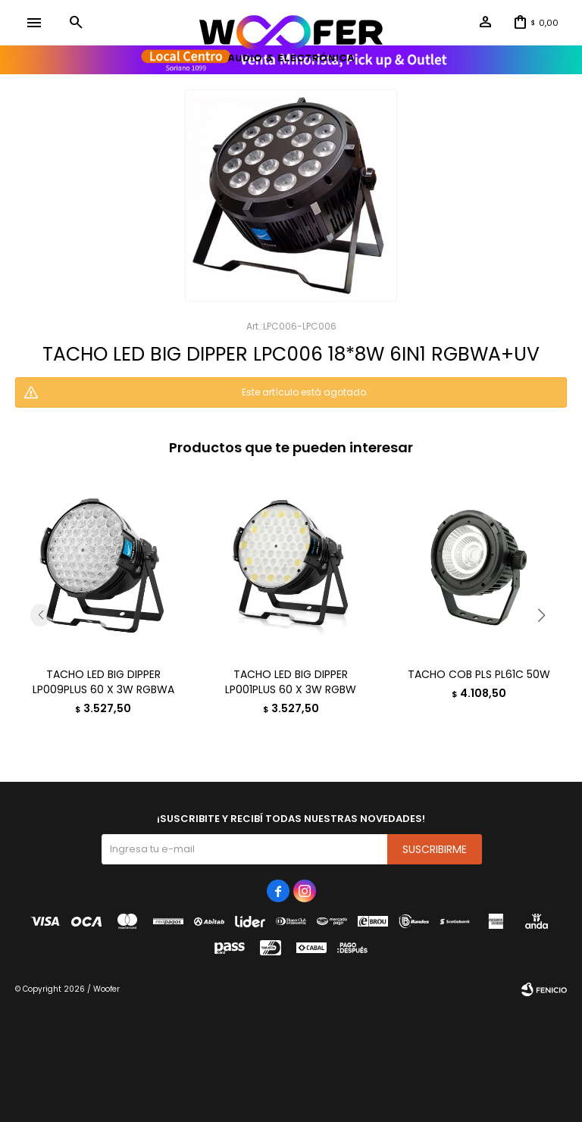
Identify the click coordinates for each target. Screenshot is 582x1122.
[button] (76, 23)
